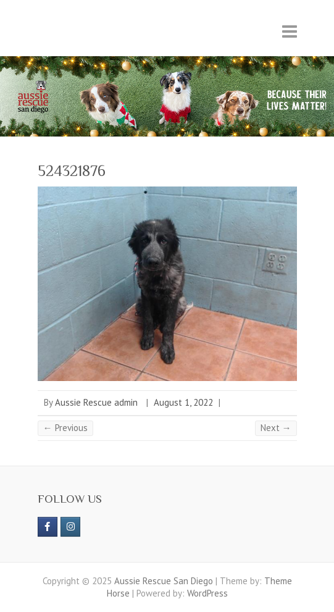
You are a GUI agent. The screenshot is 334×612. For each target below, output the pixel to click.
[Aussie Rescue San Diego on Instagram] (70, 527)
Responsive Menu (289, 31)
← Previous (65, 428)
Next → (276, 428)
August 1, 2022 (183, 402)
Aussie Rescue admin (96, 402)
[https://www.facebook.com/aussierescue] (47, 527)
